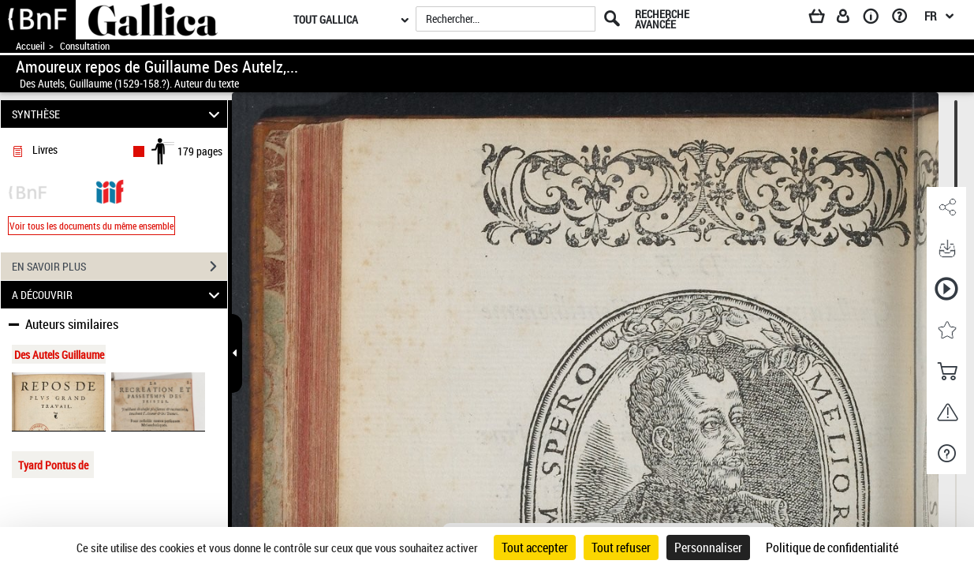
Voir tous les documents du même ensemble (91, 225)
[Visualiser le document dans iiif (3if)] (109, 190)
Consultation (85, 46)
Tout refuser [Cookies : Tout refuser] (621, 547)
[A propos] (876, 19)
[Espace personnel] (850, 19)
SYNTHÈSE (118, 114)
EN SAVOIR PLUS (119, 267)
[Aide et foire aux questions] (905, 19)
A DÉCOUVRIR (118, 294)
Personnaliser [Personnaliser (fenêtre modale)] (708, 547)
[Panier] (824, 19)
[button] (946, 207)
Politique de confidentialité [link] (832, 547)
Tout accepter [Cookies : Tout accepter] (535, 547)
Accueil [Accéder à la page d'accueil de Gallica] (30, 46)
